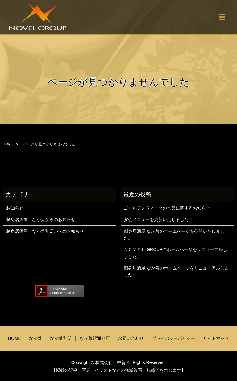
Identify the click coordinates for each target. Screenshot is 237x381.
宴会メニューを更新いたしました (156, 219)
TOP (6, 144)
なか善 (35, 338)
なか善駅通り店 (95, 338)
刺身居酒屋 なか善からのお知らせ (40, 219)
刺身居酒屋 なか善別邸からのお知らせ (45, 231)
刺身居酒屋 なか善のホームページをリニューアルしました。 (176, 271)
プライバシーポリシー (173, 338)
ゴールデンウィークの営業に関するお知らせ (167, 208)
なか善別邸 (61, 338)
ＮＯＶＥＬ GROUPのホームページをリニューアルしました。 (175, 253)
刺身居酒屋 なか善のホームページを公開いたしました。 (174, 234)
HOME (14, 338)
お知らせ (14, 208)
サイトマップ (216, 338)
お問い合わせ (131, 338)
